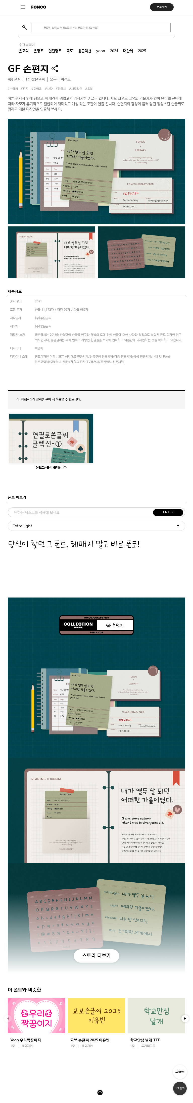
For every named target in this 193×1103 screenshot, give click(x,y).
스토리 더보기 (96, 956)
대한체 (128, 51)
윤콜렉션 (84, 51)
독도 (70, 51)
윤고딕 (24, 51)
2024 (114, 51)
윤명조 (38, 51)
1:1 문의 (179, 1088)
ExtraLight (22, 526)
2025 (142, 51)
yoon (100, 51)
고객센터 (179, 1071)
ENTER (168, 512)
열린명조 (55, 51)
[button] (185, 1019)
